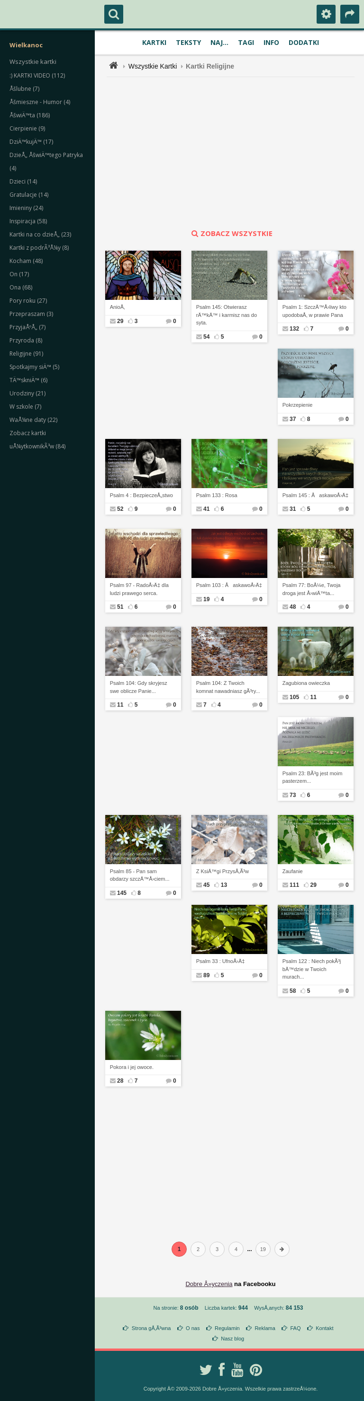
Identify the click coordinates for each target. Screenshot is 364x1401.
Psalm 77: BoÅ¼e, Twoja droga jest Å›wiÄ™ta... (311, 589)
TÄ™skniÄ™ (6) (28, 380)
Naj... (219, 42)
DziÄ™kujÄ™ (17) (31, 142)
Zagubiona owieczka (306, 683)
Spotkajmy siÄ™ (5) (34, 367)
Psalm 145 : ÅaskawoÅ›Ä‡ (315, 495)
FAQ (295, 1328)
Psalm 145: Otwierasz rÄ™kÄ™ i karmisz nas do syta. (226, 314)
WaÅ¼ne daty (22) (33, 420)
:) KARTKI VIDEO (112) (37, 75)
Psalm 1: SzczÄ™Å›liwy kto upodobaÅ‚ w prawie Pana (314, 311)
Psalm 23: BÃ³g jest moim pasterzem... (312, 777)
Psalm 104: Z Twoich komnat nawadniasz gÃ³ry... (228, 687)
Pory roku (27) (28, 301)
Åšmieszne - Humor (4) (39, 102)
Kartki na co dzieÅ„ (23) (40, 234)
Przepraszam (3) (31, 314)
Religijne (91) (26, 354)
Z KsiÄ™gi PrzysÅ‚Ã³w (222, 871)
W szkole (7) (25, 407)
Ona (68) (20, 287)
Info (271, 42)
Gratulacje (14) (28, 195)
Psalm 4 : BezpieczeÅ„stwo (141, 495)
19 (263, 1249)
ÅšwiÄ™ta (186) (29, 115)
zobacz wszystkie (231, 233)
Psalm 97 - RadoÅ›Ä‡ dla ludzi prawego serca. (139, 589)
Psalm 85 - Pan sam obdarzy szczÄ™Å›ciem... (140, 875)
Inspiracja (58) (28, 221)
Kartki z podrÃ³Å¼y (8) (39, 248)
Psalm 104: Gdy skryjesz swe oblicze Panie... (138, 687)
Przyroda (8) (25, 340)
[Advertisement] (236, 153)
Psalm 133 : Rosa (216, 495)
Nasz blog (232, 1338)
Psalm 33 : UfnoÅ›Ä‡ (220, 961)
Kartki (154, 42)
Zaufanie (292, 871)
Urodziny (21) (27, 393)
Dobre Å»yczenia (208, 1283)
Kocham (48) (26, 261)
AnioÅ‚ (117, 307)
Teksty (188, 42)
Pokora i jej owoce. (132, 1067)
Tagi (246, 42)
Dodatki (304, 42)
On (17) (19, 274)
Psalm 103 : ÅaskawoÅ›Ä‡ (229, 585)
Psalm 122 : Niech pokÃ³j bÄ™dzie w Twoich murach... (311, 969)
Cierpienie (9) (27, 128)
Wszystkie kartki (32, 61)
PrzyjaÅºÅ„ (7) (27, 327)
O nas (193, 1328)
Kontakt (324, 1328)
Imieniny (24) (26, 208)
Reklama (265, 1328)
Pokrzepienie (297, 405)
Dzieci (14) (23, 181)
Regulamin (227, 1328)
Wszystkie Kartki (152, 66)
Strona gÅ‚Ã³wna (151, 1328)
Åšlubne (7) (24, 89)
